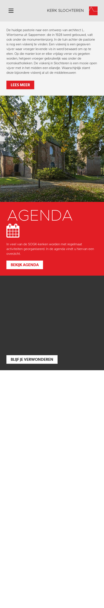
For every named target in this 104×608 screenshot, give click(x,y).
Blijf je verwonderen (32, 359)
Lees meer (20, 85)
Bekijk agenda (25, 265)
